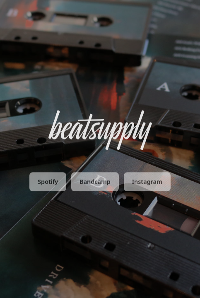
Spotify (48, 182)
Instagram (147, 182)
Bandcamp (95, 182)
